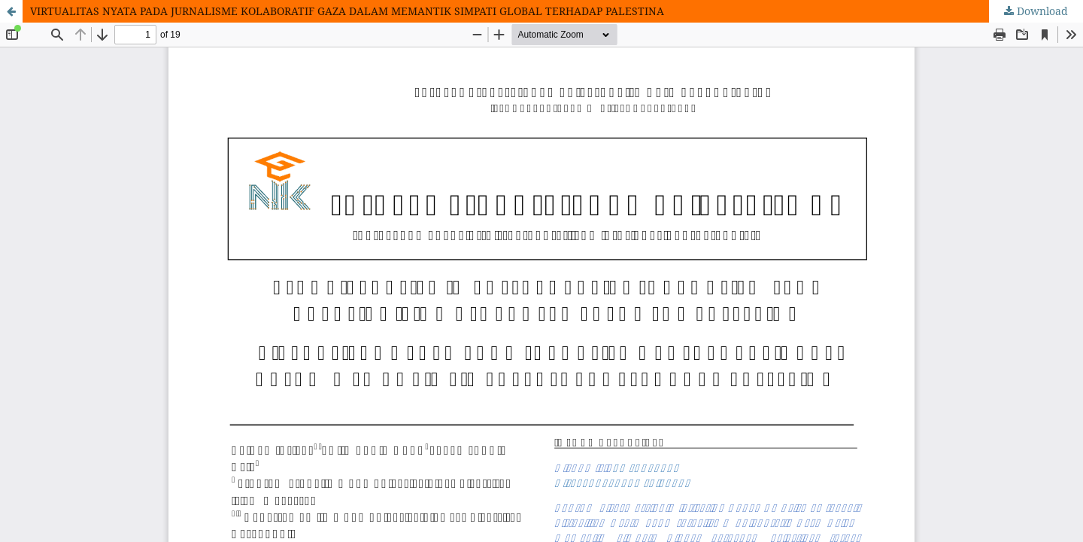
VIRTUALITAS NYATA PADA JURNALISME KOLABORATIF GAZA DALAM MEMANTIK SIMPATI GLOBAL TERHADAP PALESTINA (347, 11)
